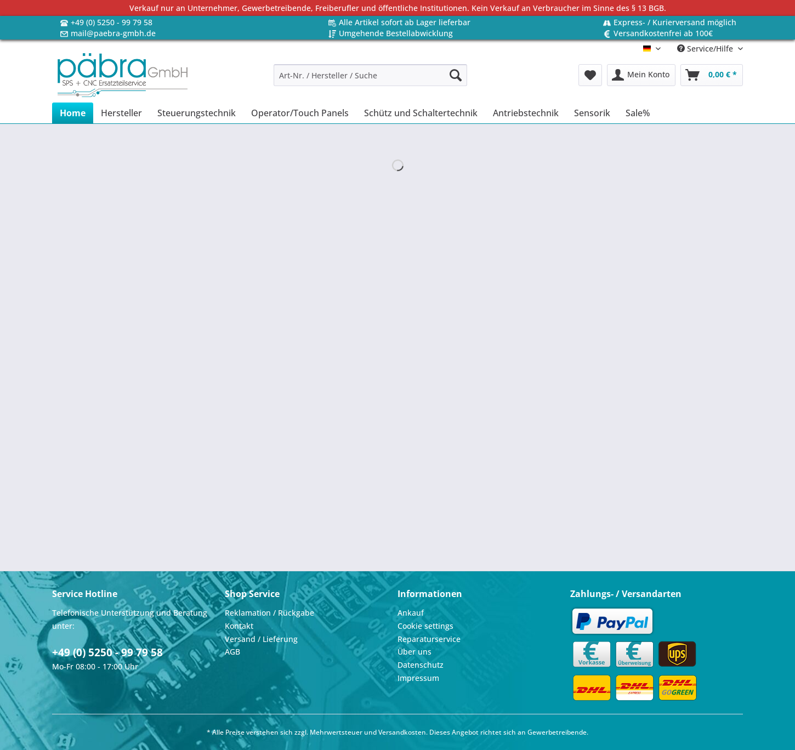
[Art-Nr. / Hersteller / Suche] (370, 75)
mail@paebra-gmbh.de (113, 33)
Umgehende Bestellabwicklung (396, 33)
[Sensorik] (592, 113)
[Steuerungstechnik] (196, 113)
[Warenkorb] (711, 75)
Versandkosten (402, 732)
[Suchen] (455, 75)
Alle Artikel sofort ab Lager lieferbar (404, 22)
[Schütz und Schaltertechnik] (420, 113)
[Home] (72, 113)
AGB (232, 651)
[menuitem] (370, 80)
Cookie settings (425, 626)
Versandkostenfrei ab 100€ (663, 33)
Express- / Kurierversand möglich (675, 22)
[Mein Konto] (641, 75)
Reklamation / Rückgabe (269, 612)
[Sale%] (638, 113)
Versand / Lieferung (261, 639)
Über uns (414, 651)
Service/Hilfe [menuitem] (706, 48)
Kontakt (239, 626)
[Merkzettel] (590, 75)
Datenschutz (421, 665)
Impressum (418, 678)
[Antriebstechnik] (525, 113)
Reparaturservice (429, 639)
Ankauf (411, 612)
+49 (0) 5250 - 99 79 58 (111, 22)
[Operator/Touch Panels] (299, 113)
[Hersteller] (121, 113)
